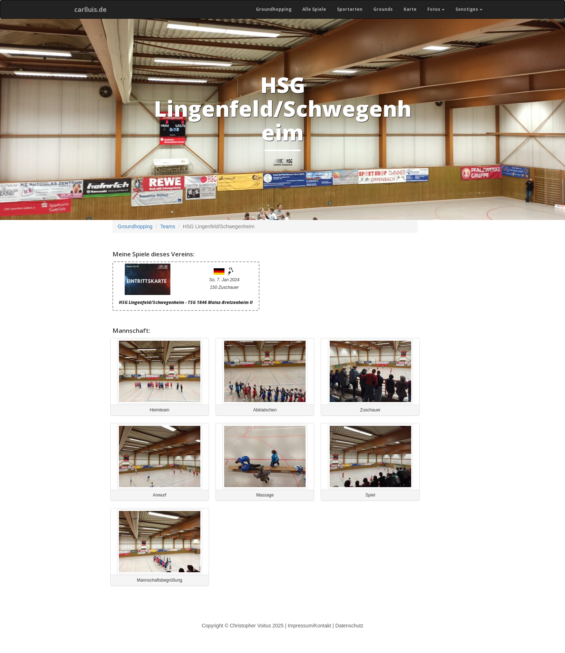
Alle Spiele (314, 9)
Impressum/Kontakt (310, 625)
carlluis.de (90, 9)
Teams (167, 226)
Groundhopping (274, 9)
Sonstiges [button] (468, 9)
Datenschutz (349, 625)
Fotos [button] (436, 9)
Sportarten (349, 9)
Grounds (383, 9)
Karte (410, 9)
